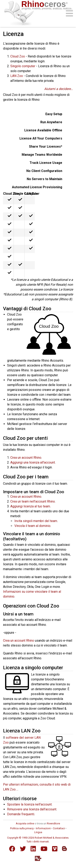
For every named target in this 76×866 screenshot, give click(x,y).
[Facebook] (12, 849)
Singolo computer (22, 66)
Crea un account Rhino (25, 457)
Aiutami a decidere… (58, 89)
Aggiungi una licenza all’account (32, 462)
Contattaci (59, 828)
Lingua (38, 832)
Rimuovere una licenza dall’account (31, 809)
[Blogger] (64, 848)
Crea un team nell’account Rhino (32, 501)
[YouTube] (44, 849)
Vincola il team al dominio (32, 526)
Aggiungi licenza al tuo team (30, 506)
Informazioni (43, 828)
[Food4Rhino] (38, 858)
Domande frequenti (20, 814)
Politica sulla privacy (22, 828)
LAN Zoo (16, 76)
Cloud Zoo (17, 56)
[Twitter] (23, 849)
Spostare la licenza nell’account (29, 804)
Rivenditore (53, 823)
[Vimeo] (54, 849)
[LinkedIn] (33, 849)
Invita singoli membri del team (35, 521)
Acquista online (25, 823)
